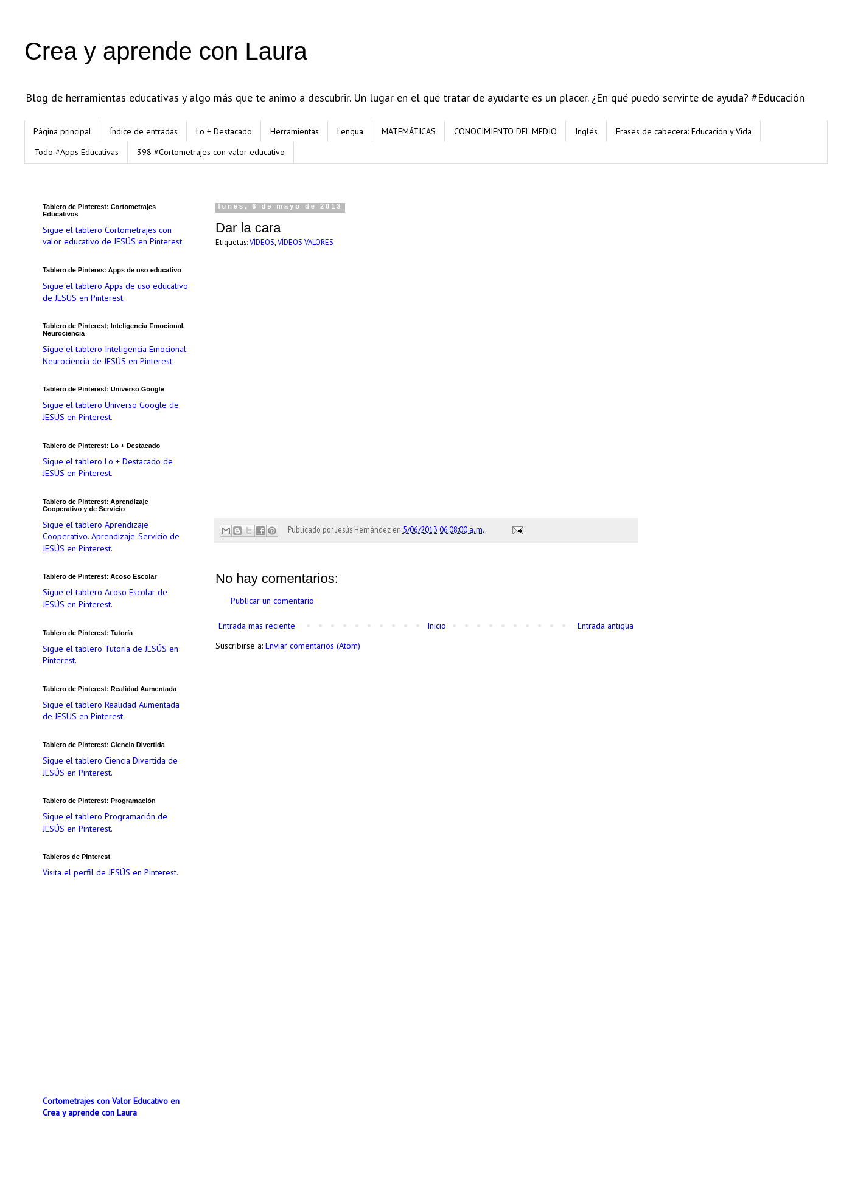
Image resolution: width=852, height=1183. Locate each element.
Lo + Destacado (224, 131)
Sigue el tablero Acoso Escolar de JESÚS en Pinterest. (105, 598)
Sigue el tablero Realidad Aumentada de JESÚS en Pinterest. (111, 710)
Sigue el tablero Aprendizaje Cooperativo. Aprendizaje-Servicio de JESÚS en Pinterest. (111, 536)
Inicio (436, 625)
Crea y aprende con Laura (165, 51)
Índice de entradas (144, 131)
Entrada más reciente (256, 625)
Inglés (586, 131)
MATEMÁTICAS (409, 131)
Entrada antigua (606, 625)
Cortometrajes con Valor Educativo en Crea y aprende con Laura (111, 1107)
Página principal (62, 131)
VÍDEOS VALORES (305, 242)
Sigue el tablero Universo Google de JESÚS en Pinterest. (111, 410)
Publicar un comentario (272, 600)
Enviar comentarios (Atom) (312, 645)
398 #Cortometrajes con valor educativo (211, 152)
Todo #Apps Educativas (76, 152)
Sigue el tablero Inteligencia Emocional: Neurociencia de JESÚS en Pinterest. (115, 355)
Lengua (350, 131)
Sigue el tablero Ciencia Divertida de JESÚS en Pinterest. (110, 766)
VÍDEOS (262, 242)
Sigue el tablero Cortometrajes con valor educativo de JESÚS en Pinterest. (113, 235)
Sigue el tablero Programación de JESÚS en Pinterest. (105, 822)
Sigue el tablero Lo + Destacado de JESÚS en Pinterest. (108, 467)
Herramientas (294, 131)
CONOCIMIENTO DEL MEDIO (505, 131)
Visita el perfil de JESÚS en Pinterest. (110, 872)
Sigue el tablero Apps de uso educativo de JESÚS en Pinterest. (115, 291)
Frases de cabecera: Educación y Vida (684, 131)
